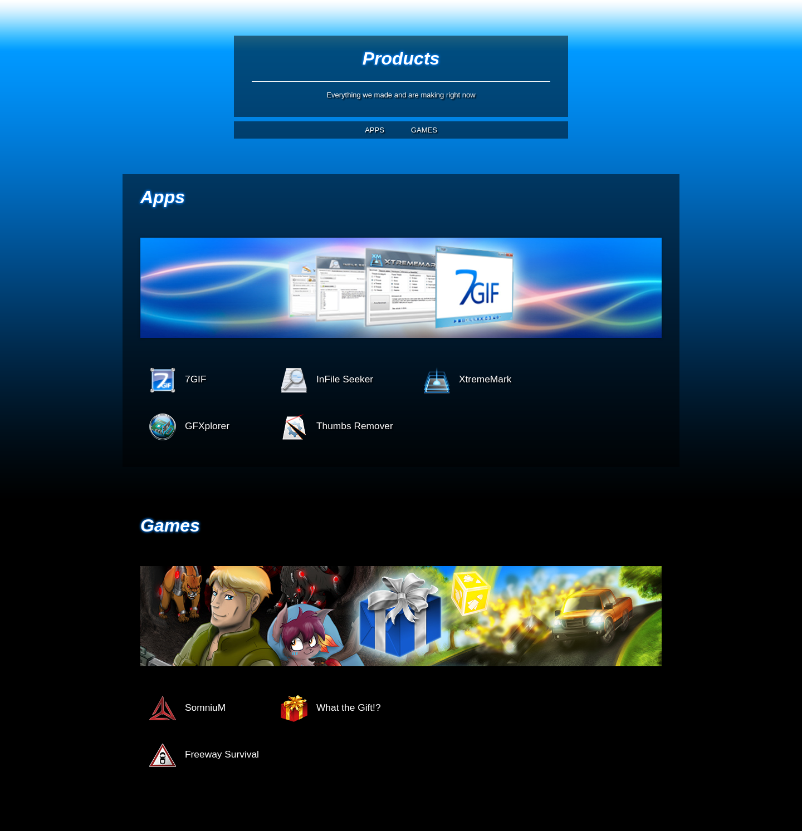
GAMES (424, 130)
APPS (374, 130)
